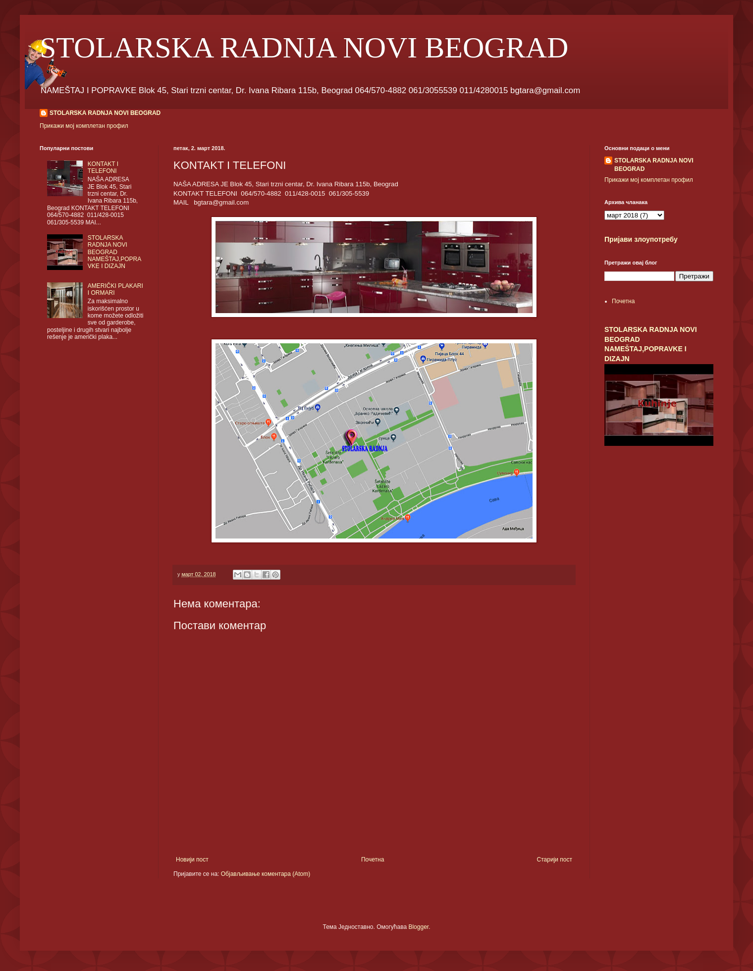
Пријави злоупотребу (641, 239)
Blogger (418, 926)
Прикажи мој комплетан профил (84, 125)
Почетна (372, 859)
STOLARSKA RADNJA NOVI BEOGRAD (304, 47)
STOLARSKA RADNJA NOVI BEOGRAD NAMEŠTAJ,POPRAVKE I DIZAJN (114, 252)
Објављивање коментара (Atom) (266, 873)
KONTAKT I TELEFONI (103, 167)
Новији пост (192, 859)
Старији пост (554, 859)
